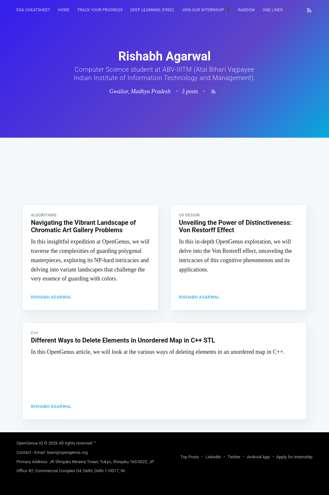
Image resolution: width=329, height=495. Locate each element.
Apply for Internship (294, 456)
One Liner (272, 10)
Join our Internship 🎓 (206, 10)
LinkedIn (213, 456)
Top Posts (189, 456)
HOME (64, 10)
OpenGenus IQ (29, 443)
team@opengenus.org (67, 452)
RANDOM (246, 10)
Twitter (233, 456)
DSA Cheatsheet (33, 10)
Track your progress (100, 10)
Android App (258, 456)
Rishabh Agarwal (51, 297)
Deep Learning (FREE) (152, 10)
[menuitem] (33, 10)
